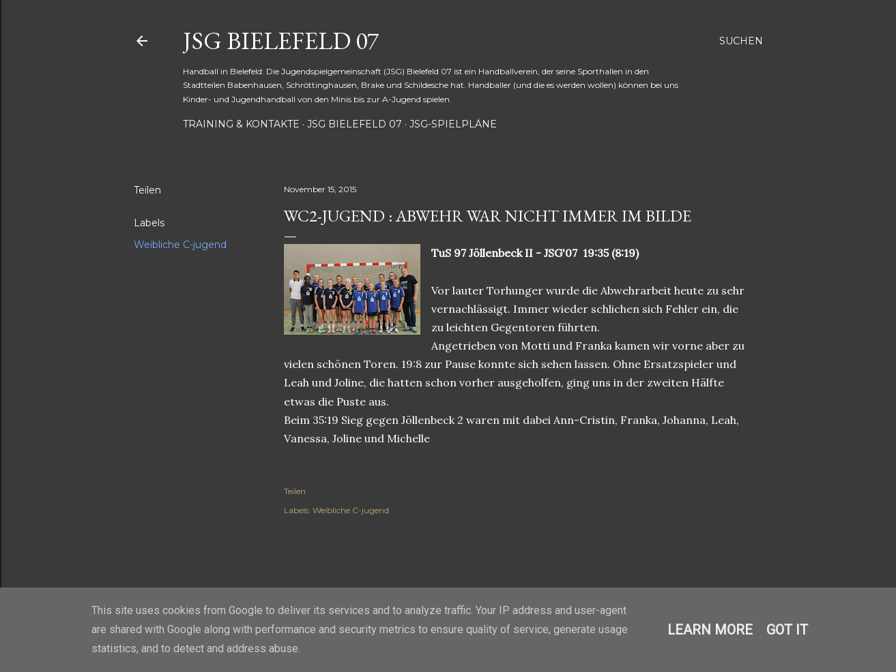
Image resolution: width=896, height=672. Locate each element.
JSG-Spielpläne (453, 124)
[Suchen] (741, 41)
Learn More (710, 630)
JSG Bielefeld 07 (281, 41)
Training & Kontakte (241, 124)
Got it (787, 630)
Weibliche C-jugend (180, 245)
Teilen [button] (147, 190)
